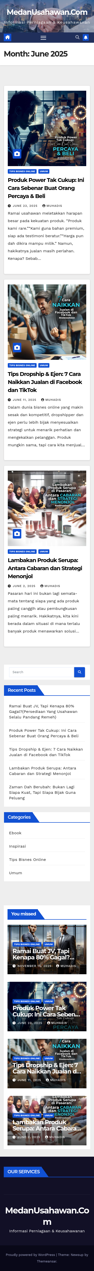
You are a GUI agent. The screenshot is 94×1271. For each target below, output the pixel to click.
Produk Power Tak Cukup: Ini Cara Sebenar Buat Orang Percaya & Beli (46, 188)
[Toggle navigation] (43, 37)
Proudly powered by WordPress (31, 1255)
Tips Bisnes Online (22, 171)
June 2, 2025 (25, 586)
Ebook (15, 832)
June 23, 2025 (26, 206)
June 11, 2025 (25, 400)
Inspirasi (17, 846)
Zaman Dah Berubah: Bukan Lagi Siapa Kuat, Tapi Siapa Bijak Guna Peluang (42, 792)
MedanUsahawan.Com (47, 12)
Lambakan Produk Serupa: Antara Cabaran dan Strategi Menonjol (45, 568)
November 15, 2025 (35, 966)
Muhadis (52, 206)
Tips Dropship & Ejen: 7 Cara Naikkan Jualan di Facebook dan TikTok (45, 382)
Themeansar (46, 1261)
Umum (44, 171)
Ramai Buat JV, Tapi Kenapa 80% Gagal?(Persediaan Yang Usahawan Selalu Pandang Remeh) (43, 711)
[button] (77, 37)
